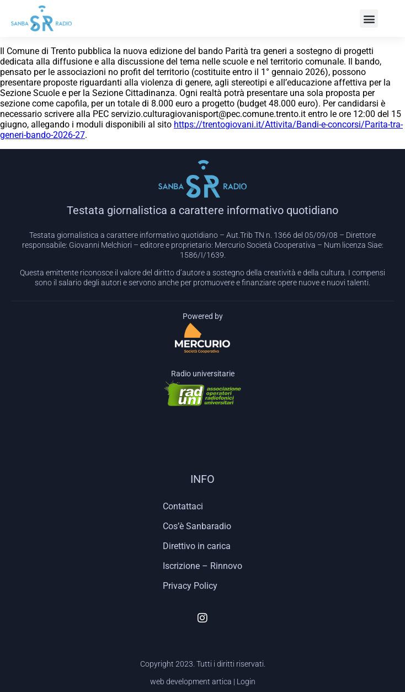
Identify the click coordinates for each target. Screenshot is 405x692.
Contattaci (183, 506)
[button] (369, 18)
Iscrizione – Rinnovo (202, 566)
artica (222, 681)
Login (246, 681)
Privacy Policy (190, 586)
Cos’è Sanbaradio (197, 526)
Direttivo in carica (197, 546)
